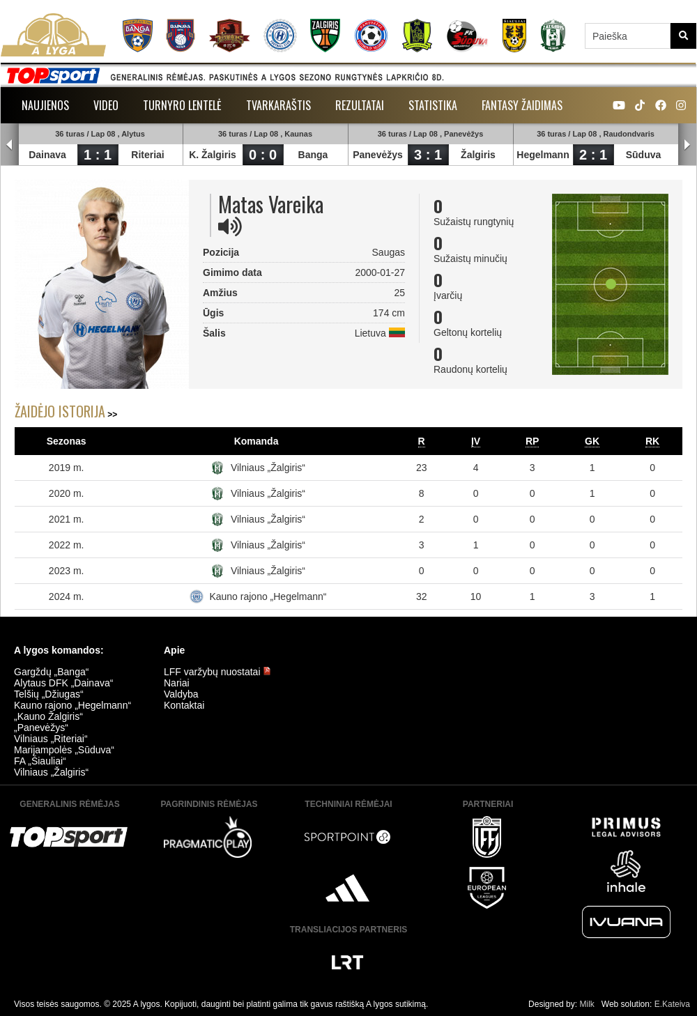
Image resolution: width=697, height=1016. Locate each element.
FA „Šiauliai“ (40, 761)
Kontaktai (184, 705)
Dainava (47, 154)
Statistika (432, 105)
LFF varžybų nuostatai (217, 671)
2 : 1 (593, 154)
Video (105, 105)
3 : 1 (428, 154)
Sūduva (643, 154)
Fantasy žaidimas (522, 105)
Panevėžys (378, 154)
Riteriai (147, 154)
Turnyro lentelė (182, 105)
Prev (10, 145)
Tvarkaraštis (278, 105)
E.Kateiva (672, 1004)
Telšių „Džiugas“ (49, 694)
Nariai (177, 682)
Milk (586, 1004)
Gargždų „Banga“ (51, 671)
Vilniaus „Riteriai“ (51, 738)
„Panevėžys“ (41, 727)
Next (687, 145)
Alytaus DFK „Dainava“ (63, 682)
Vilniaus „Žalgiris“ (268, 467)
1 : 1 (98, 154)
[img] (230, 226)
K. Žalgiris (212, 154)
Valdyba (181, 694)
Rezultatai (359, 105)
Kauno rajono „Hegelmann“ (267, 596)
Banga (313, 154)
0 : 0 (263, 154)
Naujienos (45, 105)
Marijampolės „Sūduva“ (64, 749)
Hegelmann (542, 154)
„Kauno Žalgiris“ (48, 716)
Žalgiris (478, 154)
